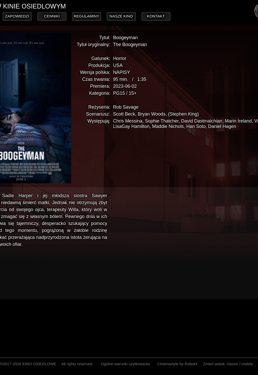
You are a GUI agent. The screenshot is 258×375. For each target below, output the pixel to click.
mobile (247, 364)
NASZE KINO (121, 16)
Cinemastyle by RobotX (177, 364)
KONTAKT (156, 16)
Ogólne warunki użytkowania (125, 364)
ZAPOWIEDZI (17, 16)
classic (232, 364)
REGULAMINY (86, 16)
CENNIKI (52, 16)
